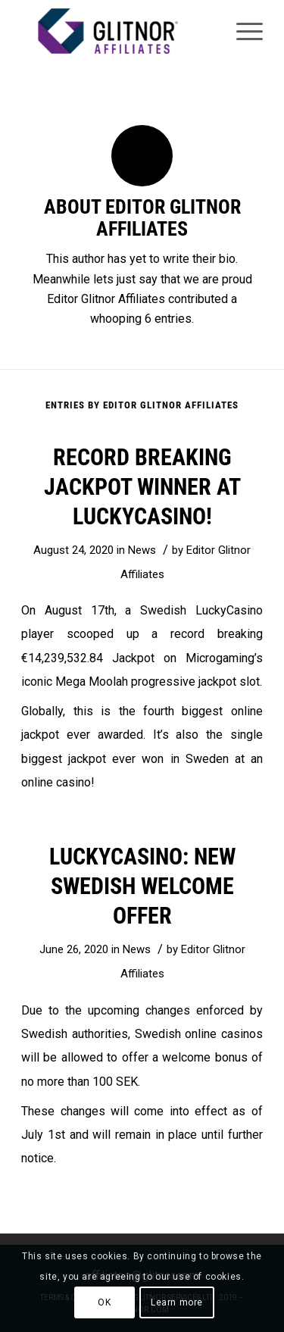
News (142, 550)
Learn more (177, 1302)
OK (104, 1302)
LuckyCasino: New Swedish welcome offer (142, 886)
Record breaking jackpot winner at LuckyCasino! (142, 487)
